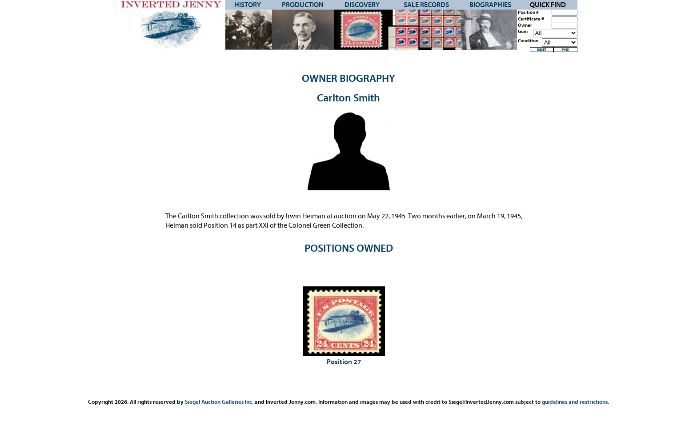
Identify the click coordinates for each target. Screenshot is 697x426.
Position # (528, 12)
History (247, 5)
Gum (523, 31)
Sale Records (426, 5)
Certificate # (531, 19)
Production (303, 5)
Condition (528, 41)
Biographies (490, 5)
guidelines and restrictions (575, 401)
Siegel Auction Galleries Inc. (219, 401)
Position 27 (344, 362)
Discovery (362, 5)
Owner (525, 25)
